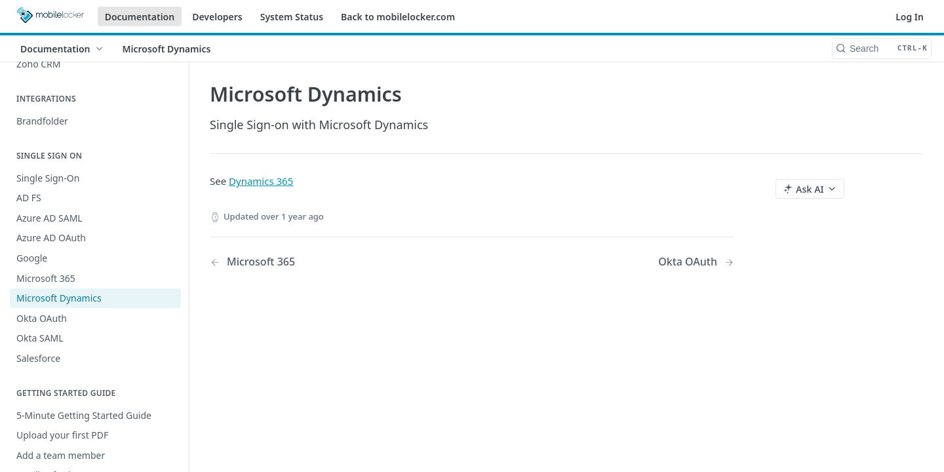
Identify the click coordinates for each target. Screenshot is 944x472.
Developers (217, 16)
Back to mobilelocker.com (398, 16)
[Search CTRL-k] (882, 48)
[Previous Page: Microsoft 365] (322, 262)
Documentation (140, 16)
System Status (291, 16)
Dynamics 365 (261, 180)
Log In (909, 16)
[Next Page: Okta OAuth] (696, 262)
